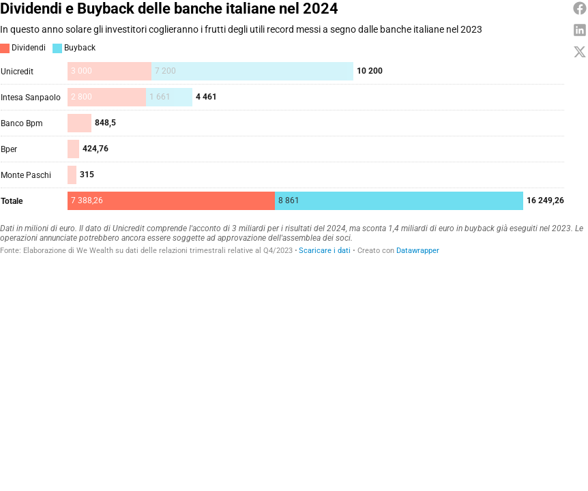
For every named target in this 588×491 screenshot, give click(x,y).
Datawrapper (417, 250)
